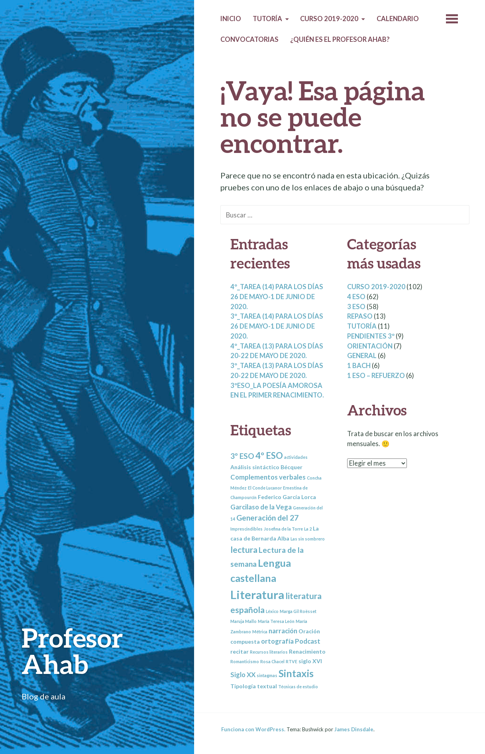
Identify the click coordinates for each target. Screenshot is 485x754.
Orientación (370, 346)
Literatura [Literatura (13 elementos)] (257, 594)
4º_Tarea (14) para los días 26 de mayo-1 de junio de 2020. (276, 297)
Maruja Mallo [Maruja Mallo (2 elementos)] (243, 621)
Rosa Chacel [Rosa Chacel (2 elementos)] (272, 661)
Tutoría (267, 19)
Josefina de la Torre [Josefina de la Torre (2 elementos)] (283, 528)
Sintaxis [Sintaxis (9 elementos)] (296, 673)
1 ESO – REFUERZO (376, 376)
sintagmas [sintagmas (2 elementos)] (267, 675)
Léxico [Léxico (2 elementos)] (272, 611)
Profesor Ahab (72, 651)
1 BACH (359, 366)
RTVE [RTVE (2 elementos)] (291, 661)
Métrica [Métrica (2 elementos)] (259, 631)
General (362, 356)
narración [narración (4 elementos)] (283, 631)
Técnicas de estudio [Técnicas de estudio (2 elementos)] (298, 686)
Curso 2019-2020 (329, 19)
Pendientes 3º (371, 336)
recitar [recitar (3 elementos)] (239, 651)
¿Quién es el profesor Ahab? (340, 39)
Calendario (398, 19)
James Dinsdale (353, 729)
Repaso (360, 316)
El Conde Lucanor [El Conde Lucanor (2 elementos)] (265, 487)
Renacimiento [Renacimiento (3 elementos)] (307, 651)
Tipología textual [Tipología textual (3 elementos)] (253, 686)
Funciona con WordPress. (253, 729)
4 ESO (356, 297)
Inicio (230, 19)
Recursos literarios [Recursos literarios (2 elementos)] (269, 651)
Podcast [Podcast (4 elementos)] (307, 641)
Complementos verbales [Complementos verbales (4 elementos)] (268, 477)
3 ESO (356, 307)
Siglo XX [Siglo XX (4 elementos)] (242, 674)
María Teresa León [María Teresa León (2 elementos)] (276, 621)
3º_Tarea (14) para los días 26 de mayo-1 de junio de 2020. (276, 326)
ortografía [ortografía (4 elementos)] (277, 641)
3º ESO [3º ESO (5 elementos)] (242, 455)
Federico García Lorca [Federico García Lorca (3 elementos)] (287, 497)
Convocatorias (249, 39)
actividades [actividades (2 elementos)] (296, 457)
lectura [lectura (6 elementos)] (243, 549)
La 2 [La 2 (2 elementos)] (308, 528)
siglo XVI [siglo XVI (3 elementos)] (310, 661)
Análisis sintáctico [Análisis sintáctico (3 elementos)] (254, 467)
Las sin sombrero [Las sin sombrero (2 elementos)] (308, 538)
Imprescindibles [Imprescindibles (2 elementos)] (246, 528)
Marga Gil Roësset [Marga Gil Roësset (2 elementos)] (298, 611)
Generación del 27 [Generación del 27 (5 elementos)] (267, 517)
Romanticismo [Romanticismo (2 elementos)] (244, 661)
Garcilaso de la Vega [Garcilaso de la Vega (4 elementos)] (261, 507)
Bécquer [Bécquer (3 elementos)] (291, 467)
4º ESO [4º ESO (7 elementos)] (269, 455)
